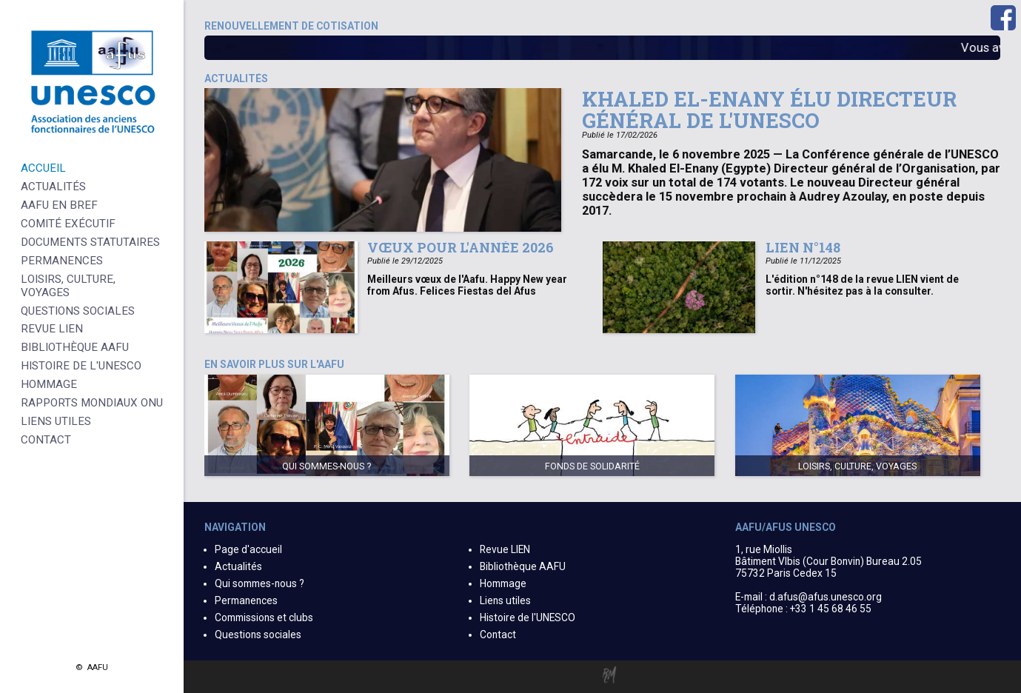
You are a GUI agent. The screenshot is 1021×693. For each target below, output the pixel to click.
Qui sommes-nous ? (259, 583)
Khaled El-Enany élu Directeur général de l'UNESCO (769, 109)
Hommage (503, 583)
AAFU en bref (59, 205)
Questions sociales (258, 634)
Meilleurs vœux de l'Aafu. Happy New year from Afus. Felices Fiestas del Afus (467, 285)
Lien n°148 (803, 247)
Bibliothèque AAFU (523, 566)
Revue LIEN (505, 549)
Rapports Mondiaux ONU (92, 402)
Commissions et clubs (264, 617)
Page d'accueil (248, 549)
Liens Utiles (56, 421)
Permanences (246, 600)
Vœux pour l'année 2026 (460, 247)
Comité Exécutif (68, 223)
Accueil (43, 168)
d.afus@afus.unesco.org (825, 597)
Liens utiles (505, 600)
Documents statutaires (90, 242)
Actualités (238, 566)
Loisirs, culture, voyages (68, 285)
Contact (498, 634)
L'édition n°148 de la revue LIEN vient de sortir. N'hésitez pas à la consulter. (862, 285)
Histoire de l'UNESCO (527, 617)
